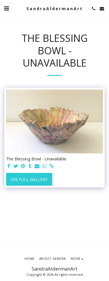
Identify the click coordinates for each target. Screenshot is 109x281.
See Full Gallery (29, 179)
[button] (6, 8)
